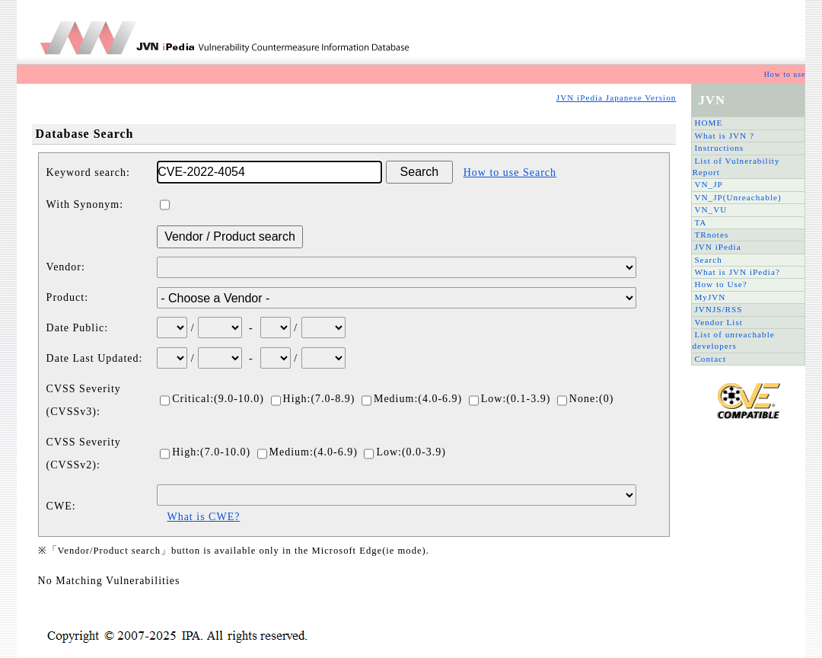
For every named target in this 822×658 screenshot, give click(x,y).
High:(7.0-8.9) (313, 398)
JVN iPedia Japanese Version (616, 97)
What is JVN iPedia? (737, 271)
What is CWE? (203, 516)
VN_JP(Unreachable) (737, 197)
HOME (708, 122)
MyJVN (709, 297)
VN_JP (708, 184)
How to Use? (720, 284)
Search (708, 259)
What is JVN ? (724, 135)
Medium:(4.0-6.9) (412, 398)
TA (700, 222)
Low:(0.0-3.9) (405, 452)
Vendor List (718, 322)
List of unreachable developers (733, 340)
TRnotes (711, 234)
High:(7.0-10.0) (205, 452)
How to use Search (510, 172)
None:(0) (585, 398)
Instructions (719, 147)
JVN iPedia (717, 246)
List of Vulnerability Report (735, 166)
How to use (785, 74)
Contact (710, 358)
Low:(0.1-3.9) (510, 398)
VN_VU (710, 209)
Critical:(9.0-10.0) (212, 398)
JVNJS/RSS (718, 309)
